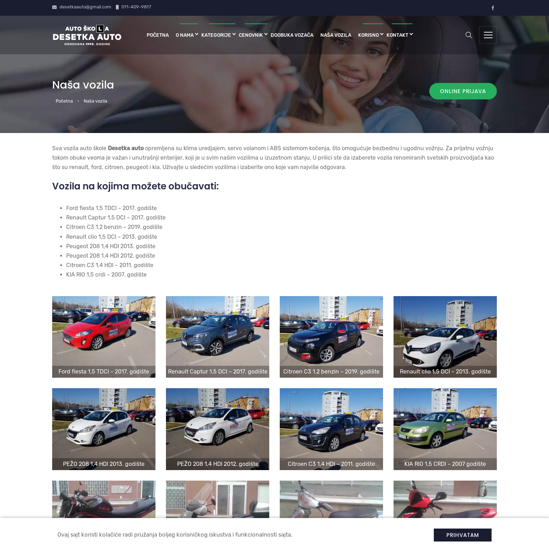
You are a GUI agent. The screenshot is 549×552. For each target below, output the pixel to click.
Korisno (368, 35)
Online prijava (463, 91)
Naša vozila (335, 35)
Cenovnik (251, 35)
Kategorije (216, 35)
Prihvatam (462, 535)
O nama (185, 35)
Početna (158, 35)
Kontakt (397, 35)
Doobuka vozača (292, 35)
